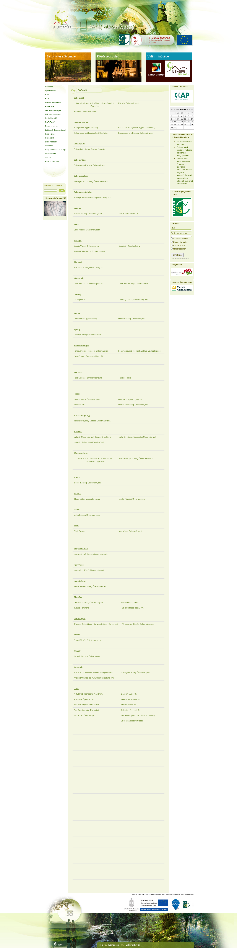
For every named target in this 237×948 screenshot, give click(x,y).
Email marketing (176, 258)
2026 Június (182, 109)
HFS (101, 945)
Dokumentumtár (133, 945)
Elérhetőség (113, 945)
